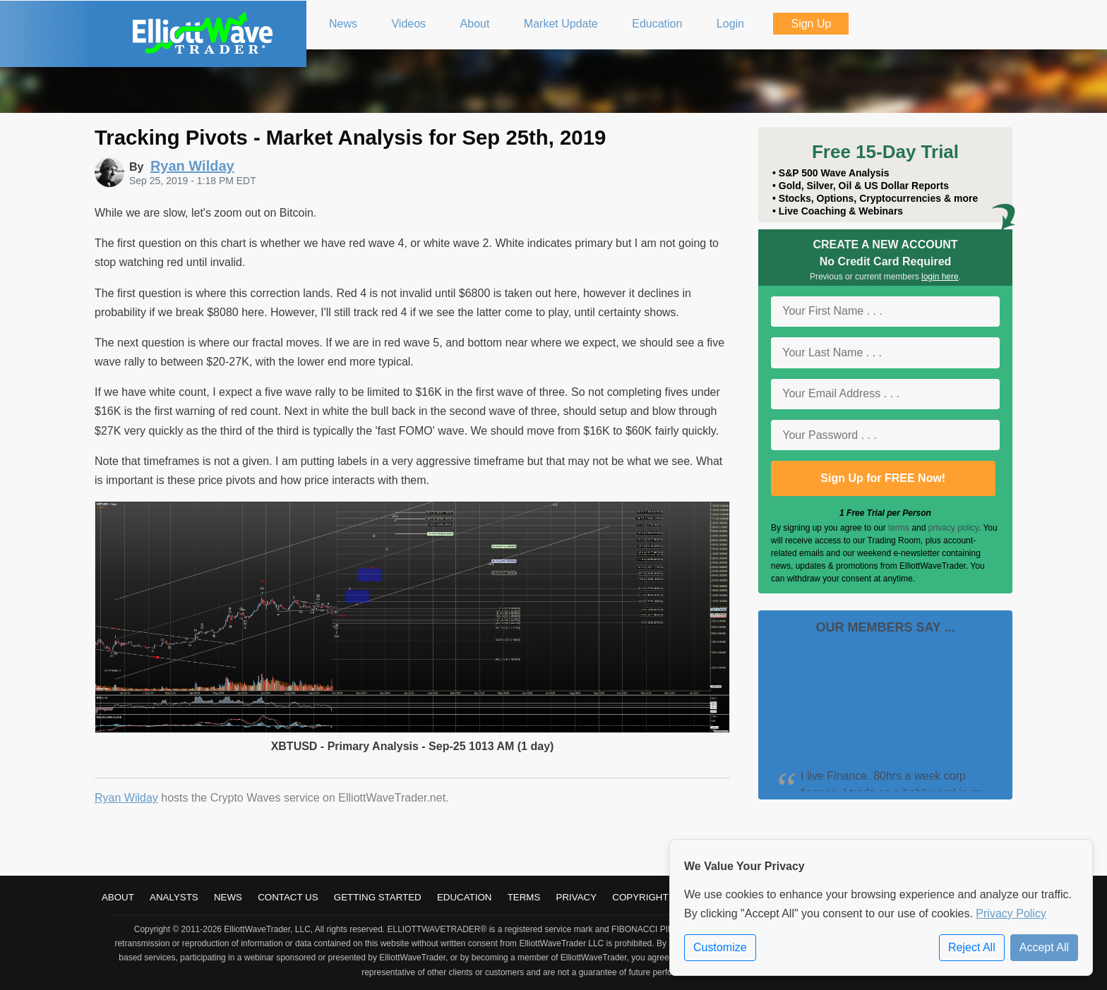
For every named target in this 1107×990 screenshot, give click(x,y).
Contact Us (288, 897)
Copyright (640, 897)
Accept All (1044, 947)
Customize (720, 947)
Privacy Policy (1011, 913)
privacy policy (953, 528)
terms (898, 528)
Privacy (576, 897)
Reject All (971, 947)
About (118, 897)
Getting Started (377, 897)
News (228, 897)
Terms (524, 897)
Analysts (174, 897)
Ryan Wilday (126, 798)
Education (464, 897)
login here (940, 277)
